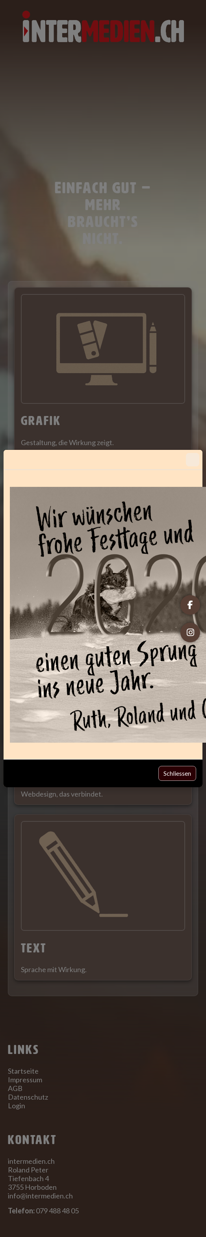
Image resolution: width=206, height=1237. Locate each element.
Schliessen (177, 773)
